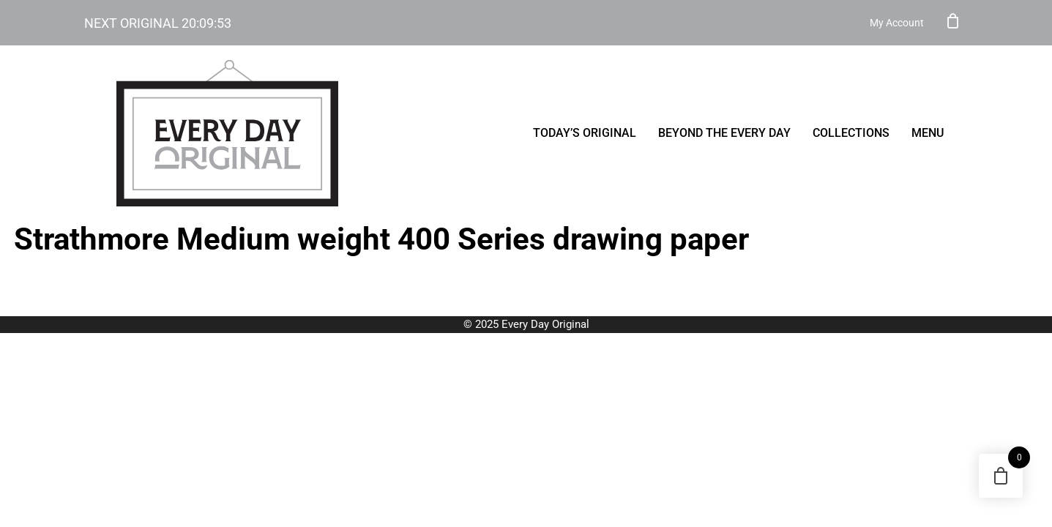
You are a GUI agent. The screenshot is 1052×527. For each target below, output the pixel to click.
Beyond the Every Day (724, 133)
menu (927, 133)
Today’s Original (584, 133)
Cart (953, 20)
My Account (897, 23)
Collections (851, 133)
